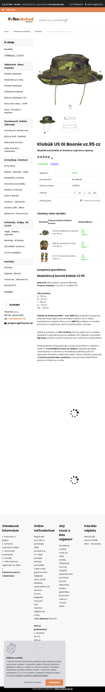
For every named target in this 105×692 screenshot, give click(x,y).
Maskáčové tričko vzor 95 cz (52, 415)
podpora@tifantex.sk (19, 323)
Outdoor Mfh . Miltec (14, 207)
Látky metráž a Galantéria (11, 150)
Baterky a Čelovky (13, 189)
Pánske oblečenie (13, 85)
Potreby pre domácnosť (16, 130)
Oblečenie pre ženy (13, 79)
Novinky (8, 49)
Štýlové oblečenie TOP (15, 97)
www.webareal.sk (63, 689)
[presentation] (40, 71)
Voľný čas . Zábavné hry (16, 279)
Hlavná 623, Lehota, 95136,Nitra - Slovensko (92, 540)
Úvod (6, 31)
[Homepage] (3, 9)
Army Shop (9, 165)
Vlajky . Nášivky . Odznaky (12, 233)
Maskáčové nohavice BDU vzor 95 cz (86, 415)
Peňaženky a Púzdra (14, 177)
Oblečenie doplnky (21, 31)
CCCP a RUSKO (12, 252)
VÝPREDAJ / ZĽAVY (14, 55)
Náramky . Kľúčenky (14, 240)
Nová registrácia (95, 4)
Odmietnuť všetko (32, 682)
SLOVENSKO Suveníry (14, 246)
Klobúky (38, 31)
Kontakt (8, 558)
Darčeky (8, 267)
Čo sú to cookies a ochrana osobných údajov (27, 675)
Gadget (8, 291)
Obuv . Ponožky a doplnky (12, 111)
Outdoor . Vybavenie (14, 201)
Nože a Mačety (11, 195)
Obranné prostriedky (14, 183)
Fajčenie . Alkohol (12, 273)
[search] (66, 21)
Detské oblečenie (12, 73)
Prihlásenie (78, 4)
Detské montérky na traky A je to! (53, 481)
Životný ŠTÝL (10, 285)
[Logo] (21, 20)
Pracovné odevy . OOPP (15, 103)
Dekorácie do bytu (13, 142)
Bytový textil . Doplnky (15, 136)
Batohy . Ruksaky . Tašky (16, 171)
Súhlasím (54, 682)
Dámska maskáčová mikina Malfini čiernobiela (86, 481)
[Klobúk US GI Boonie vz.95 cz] (70, 72)
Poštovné (10, 9)
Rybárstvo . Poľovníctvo (16, 213)
